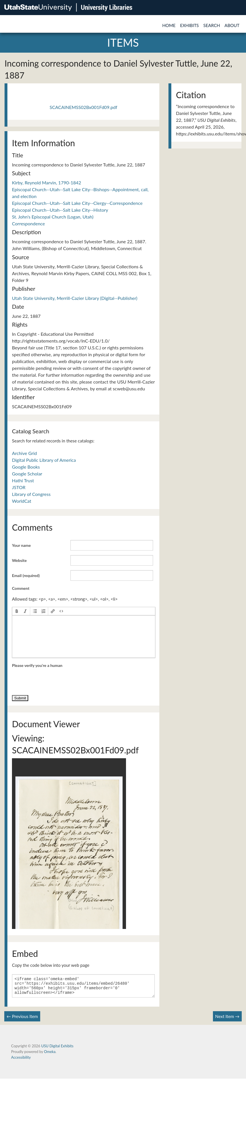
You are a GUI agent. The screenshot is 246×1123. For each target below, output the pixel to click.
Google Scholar (27, 473)
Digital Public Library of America (44, 460)
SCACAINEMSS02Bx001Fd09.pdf (83, 107)
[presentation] (17, 611)
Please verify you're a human (37, 665)
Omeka (49, 1055)
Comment (20, 588)
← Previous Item (22, 1019)
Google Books (26, 466)
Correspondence (28, 223)
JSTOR (18, 487)
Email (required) (26, 575)
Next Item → (227, 1019)
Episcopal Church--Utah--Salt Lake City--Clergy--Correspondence (77, 203)
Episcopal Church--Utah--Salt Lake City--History (60, 210)
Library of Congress (31, 494)
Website (19, 560)
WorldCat (21, 501)
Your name (21, 545)
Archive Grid (24, 453)
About (232, 25)
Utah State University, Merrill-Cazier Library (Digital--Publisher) (74, 298)
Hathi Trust (23, 480)
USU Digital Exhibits (57, 1049)
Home (169, 25)
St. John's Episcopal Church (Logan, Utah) (52, 216)
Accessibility (21, 1060)
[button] (17, 611)
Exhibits (189, 25)
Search (211, 25)
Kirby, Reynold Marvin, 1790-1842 (46, 182)
